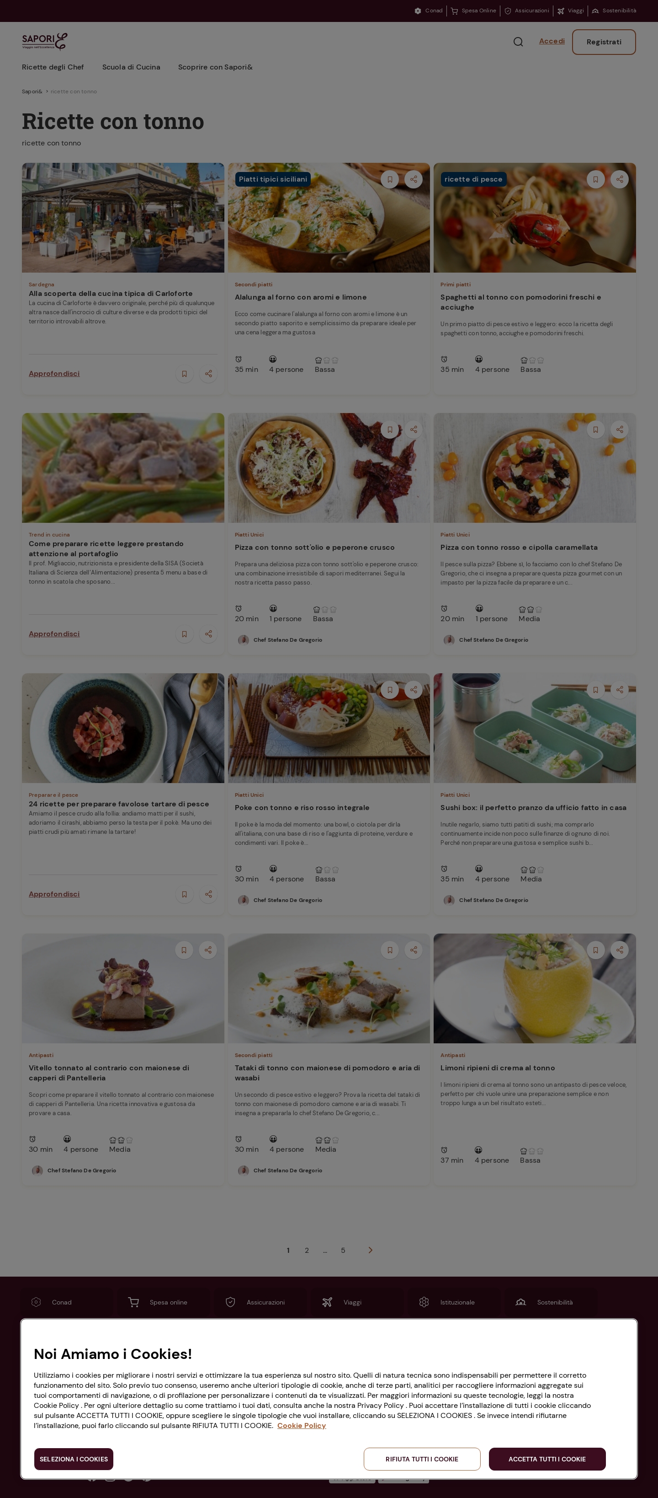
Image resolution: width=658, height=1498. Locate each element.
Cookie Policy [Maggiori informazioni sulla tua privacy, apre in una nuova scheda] (301, 1425)
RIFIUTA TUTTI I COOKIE (422, 1459)
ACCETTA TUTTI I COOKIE (547, 1459)
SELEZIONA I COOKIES (74, 1459)
